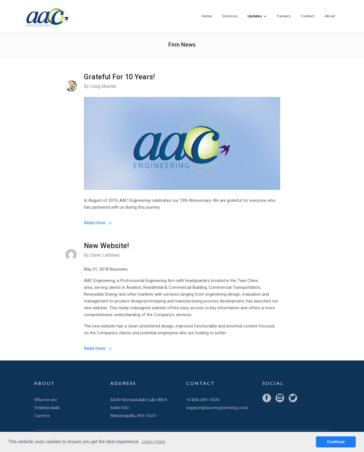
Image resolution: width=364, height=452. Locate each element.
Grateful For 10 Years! (119, 77)
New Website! (106, 246)
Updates (256, 16)
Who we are (45, 400)
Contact (307, 16)
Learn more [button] (153, 441)
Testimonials (47, 408)
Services (229, 16)
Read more (97, 223)
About (329, 16)
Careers (284, 16)
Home (207, 16)
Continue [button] (336, 441)
